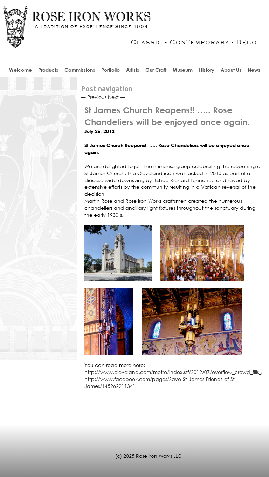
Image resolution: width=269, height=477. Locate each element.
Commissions (79, 70)
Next (116, 97)
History (206, 70)
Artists (132, 70)
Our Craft (155, 70)
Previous (93, 97)
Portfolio (110, 70)
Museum (183, 70)
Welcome (20, 70)
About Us (231, 70)
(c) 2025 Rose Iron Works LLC (148, 456)
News (254, 70)
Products (48, 70)
